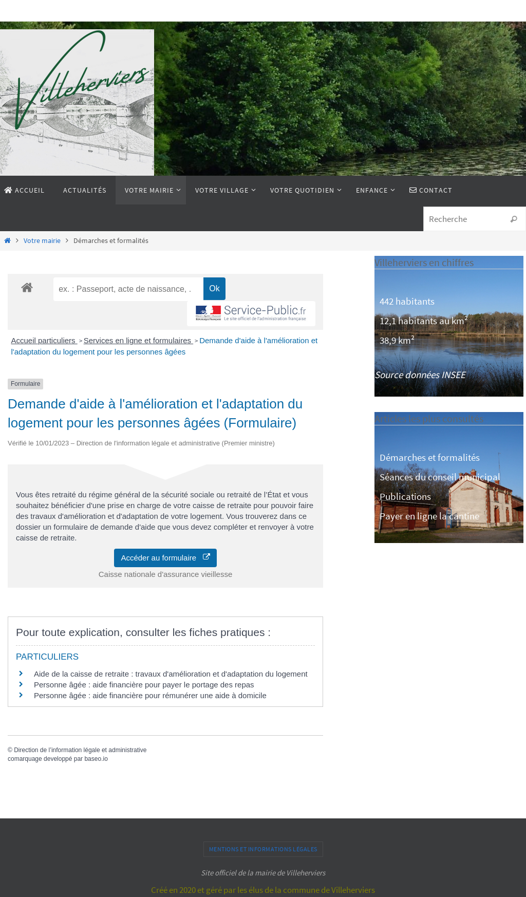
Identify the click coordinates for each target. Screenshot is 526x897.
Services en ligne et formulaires (138, 340)
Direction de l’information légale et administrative (80, 750)
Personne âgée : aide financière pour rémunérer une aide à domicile (150, 695)
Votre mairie (42, 240)
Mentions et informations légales (263, 849)
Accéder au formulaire (165, 557)
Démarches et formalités (430, 457)
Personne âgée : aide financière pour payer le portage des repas (144, 684)
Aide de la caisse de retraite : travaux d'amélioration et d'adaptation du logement (171, 673)
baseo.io (95, 758)
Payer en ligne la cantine (429, 516)
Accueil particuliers (44, 340)
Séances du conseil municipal (440, 477)
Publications (405, 496)
